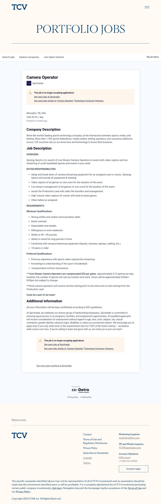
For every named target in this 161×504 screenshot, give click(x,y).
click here (57, 488)
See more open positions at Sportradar (54, 366)
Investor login (133, 468)
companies (29, 57)
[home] (45, 7)
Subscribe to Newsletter (96, 453)
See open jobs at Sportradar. (47, 97)
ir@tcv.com (125, 457)
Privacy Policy (90, 448)
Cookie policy (86, 397)
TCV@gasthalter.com (130, 447)
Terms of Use (135, 488)
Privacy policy (72, 397)
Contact (87, 434)
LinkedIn (87, 458)
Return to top (19, 419)
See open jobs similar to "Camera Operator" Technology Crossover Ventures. (69, 101)
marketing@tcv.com (129, 437)
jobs (8, 57)
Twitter (87, 462)
